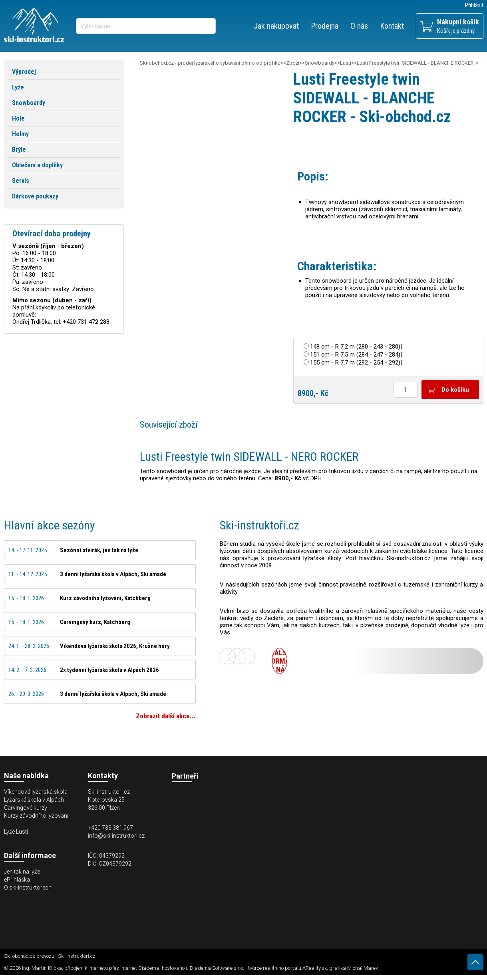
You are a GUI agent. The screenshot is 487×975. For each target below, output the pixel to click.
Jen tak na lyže (22, 871)
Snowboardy (319, 63)
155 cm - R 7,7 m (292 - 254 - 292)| (356, 362)
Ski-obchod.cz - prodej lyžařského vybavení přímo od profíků (210, 63)
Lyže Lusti (16, 831)
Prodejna (324, 26)
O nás (359, 26)
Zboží (292, 63)
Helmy (20, 134)
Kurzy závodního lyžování (36, 815)
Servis (20, 180)
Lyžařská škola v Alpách (34, 800)
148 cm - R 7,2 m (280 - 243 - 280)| (356, 346)
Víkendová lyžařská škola (36, 792)
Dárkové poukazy (35, 196)
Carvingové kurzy (25, 808)
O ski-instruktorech (28, 887)
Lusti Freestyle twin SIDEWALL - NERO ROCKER (249, 457)
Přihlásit (474, 5)
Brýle (19, 149)
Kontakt (392, 26)
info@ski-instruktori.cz (116, 835)
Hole (18, 118)
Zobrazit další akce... (166, 716)
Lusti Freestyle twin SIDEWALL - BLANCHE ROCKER (415, 63)
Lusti (345, 63)
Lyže (18, 87)
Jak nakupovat (276, 26)
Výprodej (24, 71)
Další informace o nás (279, 661)
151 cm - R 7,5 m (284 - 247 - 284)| (356, 354)
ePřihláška (17, 879)
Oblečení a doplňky (37, 165)
